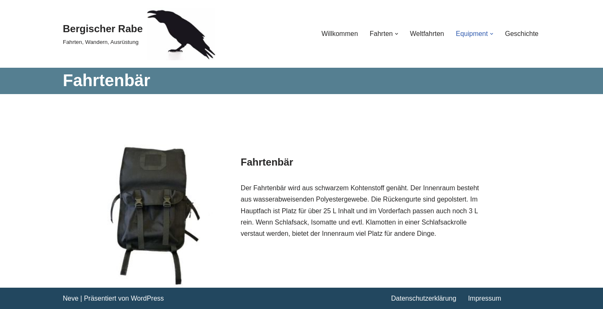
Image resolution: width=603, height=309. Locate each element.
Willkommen (340, 33)
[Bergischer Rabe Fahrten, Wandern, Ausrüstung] (139, 34)
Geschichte (522, 33)
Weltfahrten (427, 33)
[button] (396, 34)
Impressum (484, 298)
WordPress (147, 298)
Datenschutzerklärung (423, 298)
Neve (70, 298)
